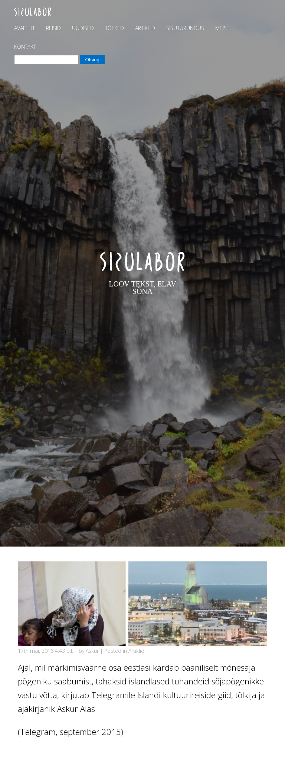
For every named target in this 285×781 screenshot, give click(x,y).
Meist (222, 28)
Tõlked (114, 28)
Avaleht (24, 28)
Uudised (83, 28)
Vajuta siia (36, 755)
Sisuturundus (185, 28)
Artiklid (145, 28)
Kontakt (25, 46)
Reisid (53, 28)
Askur (92, 650)
